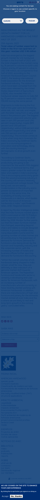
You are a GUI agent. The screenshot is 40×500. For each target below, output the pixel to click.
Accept (5, 497)
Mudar (32, 21)
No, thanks (16, 497)
